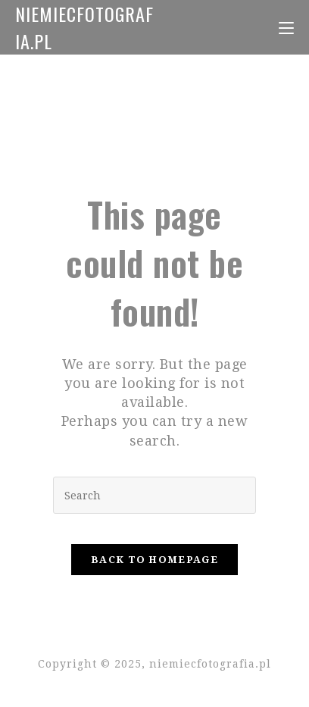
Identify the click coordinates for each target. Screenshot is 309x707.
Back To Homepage (154, 559)
